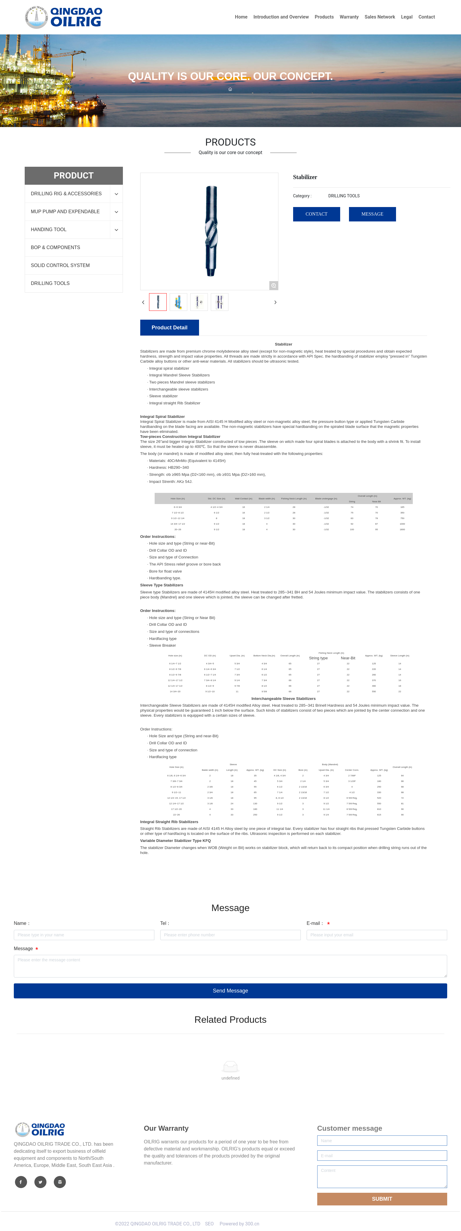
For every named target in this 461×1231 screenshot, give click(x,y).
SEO (209, 1224)
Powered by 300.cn (238, 1224)
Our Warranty (166, 1128)
